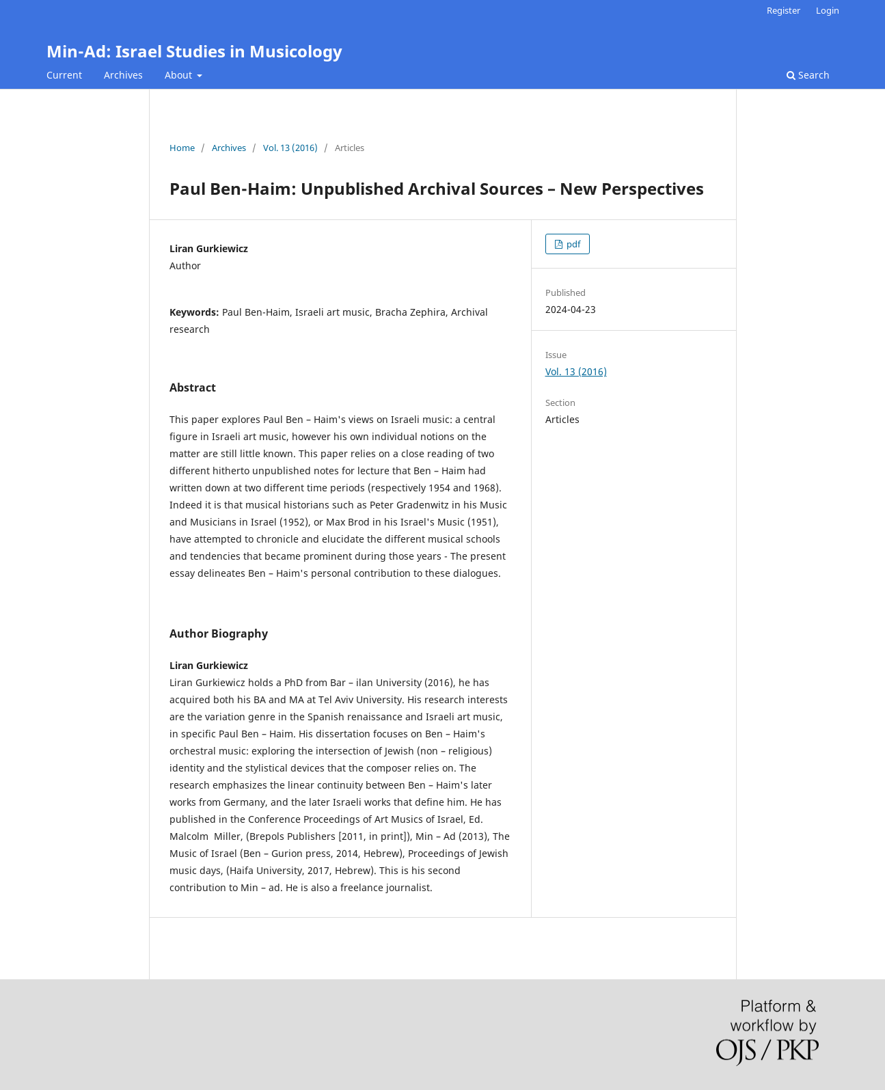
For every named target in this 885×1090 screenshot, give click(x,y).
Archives (123, 74)
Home (182, 147)
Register (783, 10)
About (180, 74)
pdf (572, 244)
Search (808, 74)
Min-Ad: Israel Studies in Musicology (194, 51)
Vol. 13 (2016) (290, 147)
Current (64, 74)
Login (827, 10)
